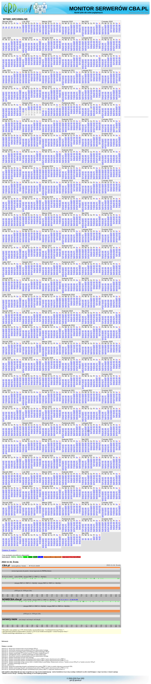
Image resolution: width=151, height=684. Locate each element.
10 (29, 27)
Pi (14, 23)
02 (26, 25)
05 (34, 25)
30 (17, 27)
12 (34, 27)
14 (40, 27)
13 (37, 27)
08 (23, 27)
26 (6, 27)
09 (26, 27)
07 (40, 25)
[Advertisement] (136, 67)
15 (23, 29)
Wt (6, 23)
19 (34, 29)
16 (26, 29)
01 (23, 25)
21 (40, 29)
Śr (9, 23)
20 (37, 29)
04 (31, 25)
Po (3, 23)
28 (12, 27)
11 (31, 27)
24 (29, 31)
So (17, 23)
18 (31, 29)
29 (14, 27)
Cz (12, 23)
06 (37, 25)
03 (29, 25)
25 (3, 27)
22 (23, 31)
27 (9, 27)
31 (20, 27)
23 (26, 31)
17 (29, 29)
